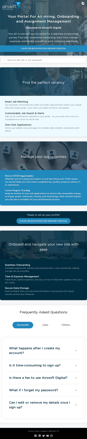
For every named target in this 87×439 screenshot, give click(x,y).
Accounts (23, 325)
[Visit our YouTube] (48, 435)
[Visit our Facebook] (36, 435)
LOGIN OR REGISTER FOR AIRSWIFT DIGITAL (43, 48)
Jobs (45, 325)
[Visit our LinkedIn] (40, 435)
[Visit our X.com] (44, 435)
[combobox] (83, 3)
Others (66, 325)
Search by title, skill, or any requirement (43, 60)
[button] (43, 350)
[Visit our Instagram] (52, 435)
